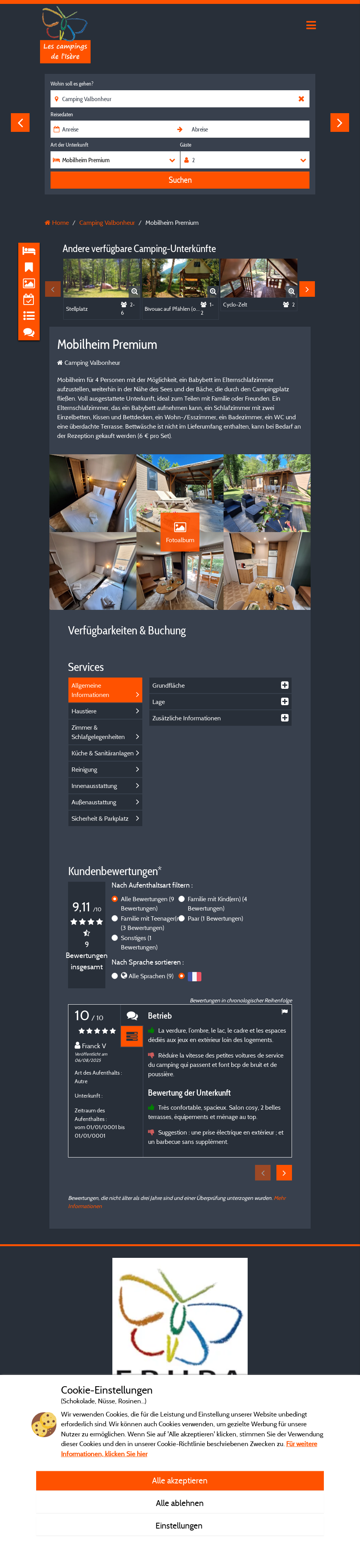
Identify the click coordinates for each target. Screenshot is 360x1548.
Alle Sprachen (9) (151, 976)
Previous (20, 122)
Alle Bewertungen (147, 903)
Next (339, 122)
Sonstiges (139, 942)
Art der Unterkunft (69, 144)
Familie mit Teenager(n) (151, 923)
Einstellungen (180, 1525)
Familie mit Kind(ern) (217, 903)
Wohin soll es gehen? (72, 83)
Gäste (185, 144)
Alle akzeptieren (180, 1480)
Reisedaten (62, 114)
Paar (215, 918)
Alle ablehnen (180, 1503)
